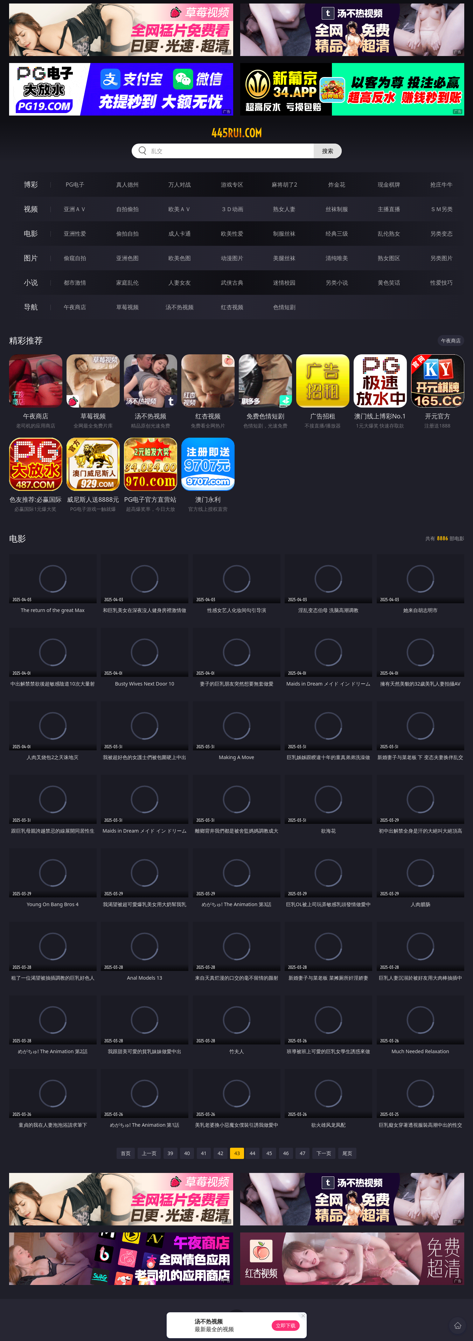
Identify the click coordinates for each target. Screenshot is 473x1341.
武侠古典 (232, 282)
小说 (31, 282)
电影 (31, 233)
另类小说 (337, 282)
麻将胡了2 (284, 184)
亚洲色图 (127, 258)
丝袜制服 (337, 209)
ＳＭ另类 (441, 209)
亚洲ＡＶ (75, 209)
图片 (31, 258)
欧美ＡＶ (179, 209)
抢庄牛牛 (441, 184)
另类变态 (441, 233)
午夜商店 (75, 307)
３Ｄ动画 (232, 209)
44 (252, 1153)
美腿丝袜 (284, 258)
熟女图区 (389, 258)
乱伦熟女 (389, 233)
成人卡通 (179, 233)
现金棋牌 (389, 184)
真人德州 (127, 184)
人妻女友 (179, 282)
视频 (31, 209)
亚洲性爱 (75, 233)
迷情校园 (284, 282)
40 (187, 1153)
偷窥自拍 (75, 258)
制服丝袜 (284, 233)
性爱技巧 (441, 282)
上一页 (149, 1153)
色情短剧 (284, 307)
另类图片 (441, 258)
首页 (126, 1153)
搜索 (327, 151)
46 (286, 1153)
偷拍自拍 (127, 233)
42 (220, 1153)
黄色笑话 (389, 282)
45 (269, 1153)
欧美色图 (179, 258)
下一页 (324, 1153)
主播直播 (389, 209)
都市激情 (75, 282)
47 (302, 1153)
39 (170, 1153)
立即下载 (285, 1325)
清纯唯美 (337, 258)
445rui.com (236, 133)
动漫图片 (232, 258)
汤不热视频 (180, 307)
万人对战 (179, 184)
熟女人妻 (284, 209)
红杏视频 (232, 307)
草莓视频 (127, 307)
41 (204, 1153)
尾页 (347, 1153)
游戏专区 (232, 184)
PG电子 (75, 184)
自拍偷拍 (127, 209)
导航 (31, 307)
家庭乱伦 (127, 282)
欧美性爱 (232, 233)
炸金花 (336, 184)
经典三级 (337, 233)
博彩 (31, 184)
